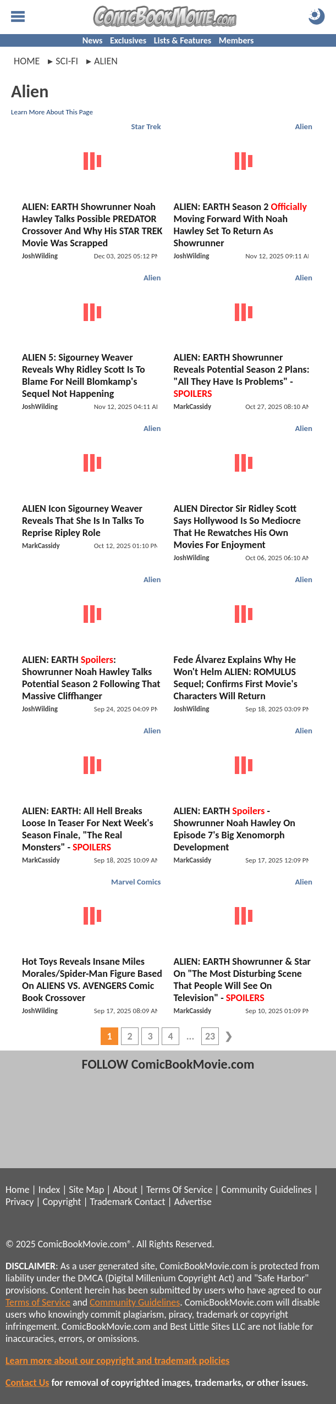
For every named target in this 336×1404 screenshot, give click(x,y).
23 (210, 1036)
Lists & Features (182, 40)
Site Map (86, 1190)
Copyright (62, 1202)
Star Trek (146, 126)
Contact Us (27, 1383)
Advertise (193, 1202)
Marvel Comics (136, 882)
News (92, 40)
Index (49, 1190)
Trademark (111, 1202)
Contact (150, 1202)
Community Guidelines (266, 1190)
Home (27, 61)
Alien (303, 126)
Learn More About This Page (52, 112)
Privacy (19, 1202)
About (125, 1190)
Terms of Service (37, 1302)
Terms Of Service (179, 1190)
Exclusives (128, 40)
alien (106, 61)
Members (236, 40)
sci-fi (67, 61)
